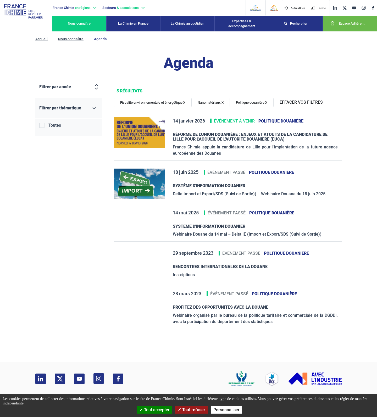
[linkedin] (335, 8)
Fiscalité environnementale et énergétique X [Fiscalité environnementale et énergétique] (152, 102)
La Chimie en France (133, 23)
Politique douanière (280, 121)
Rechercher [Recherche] (299, 23)
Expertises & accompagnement (241, 23)
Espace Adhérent (351, 23)
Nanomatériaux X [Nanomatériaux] (211, 102)
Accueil (41, 39)
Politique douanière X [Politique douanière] (251, 102)
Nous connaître (79, 23)
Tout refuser (191, 409)
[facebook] (373, 8)
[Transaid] (255, 8)
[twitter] (344, 8)
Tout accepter (155, 409)
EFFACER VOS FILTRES (301, 102)
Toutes (54, 125)
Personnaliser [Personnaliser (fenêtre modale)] (226, 409)
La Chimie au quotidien (187, 23)
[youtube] (354, 8)
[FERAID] (274, 8)
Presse (318, 8)
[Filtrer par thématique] (68, 108)
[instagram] (363, 8)
